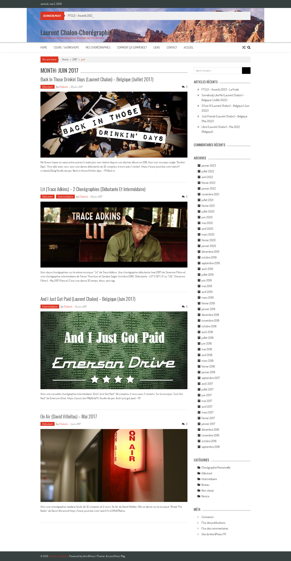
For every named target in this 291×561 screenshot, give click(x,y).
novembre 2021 (210, 194)
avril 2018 (207, 355)
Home (43, 47)
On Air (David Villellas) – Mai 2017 (68, 416)
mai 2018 (207, 349)
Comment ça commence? (132, 47)
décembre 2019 (210, 251)
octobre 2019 (209, 257)
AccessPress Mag (115, 556)
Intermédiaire (65, 196)
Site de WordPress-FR (214, 534)
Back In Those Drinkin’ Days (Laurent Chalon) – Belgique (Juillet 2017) (96, 79)
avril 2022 (207, 177)
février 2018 (208, 366)
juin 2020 (207, 217)
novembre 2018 (210, 320)
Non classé (208, 490)
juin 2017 (207, 395)
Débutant (47, 87)
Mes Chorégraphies (98, 47)
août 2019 (207, 269)
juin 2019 (207, 280)
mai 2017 (207, 401)
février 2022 (208, 183)
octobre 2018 (209, 326)
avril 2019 (207, 292)
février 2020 (209, 240)
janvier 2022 (209, 188)
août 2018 (207, 332)
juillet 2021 (207, 200)
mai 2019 (207, 286)
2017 (75, 59)
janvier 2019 (208, 309)
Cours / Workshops (66, 47)
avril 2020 (207, 229)
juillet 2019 (208, 274)
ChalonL (63, 87)
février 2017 (208, 418)
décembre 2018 (210, 315)
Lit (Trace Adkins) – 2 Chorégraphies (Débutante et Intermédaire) (92, 189)
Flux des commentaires (215, 528)
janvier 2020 (209, 246)
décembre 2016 (210, 429)
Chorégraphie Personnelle (216, 467)
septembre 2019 (211, 263)
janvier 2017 (208, 424)
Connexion (208, 517)
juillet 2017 (207, 389)
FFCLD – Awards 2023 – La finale (220, 89)
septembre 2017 (211, 378)
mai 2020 (207, 223)
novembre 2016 (210, 435)
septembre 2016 (211, 447)
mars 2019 (208, 297)
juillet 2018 (208, 338)
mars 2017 (207, 412)
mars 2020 (208, 234)
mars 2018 (208, 361)
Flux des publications (213, 523)
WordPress (89, 556)
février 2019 (208, 303)
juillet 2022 (208, 171)
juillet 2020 (208, 211)
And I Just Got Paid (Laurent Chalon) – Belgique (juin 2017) (87, 298)
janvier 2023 (209, 165)
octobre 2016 (209, 441)
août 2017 (207, 383)
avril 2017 (207, 406)
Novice (205, 496)
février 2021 (208, 206)
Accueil (188, 47)
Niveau (205, 485)
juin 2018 (207, 343)
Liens (156, 47)
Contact (172, 47)
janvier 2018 (208, 372)
